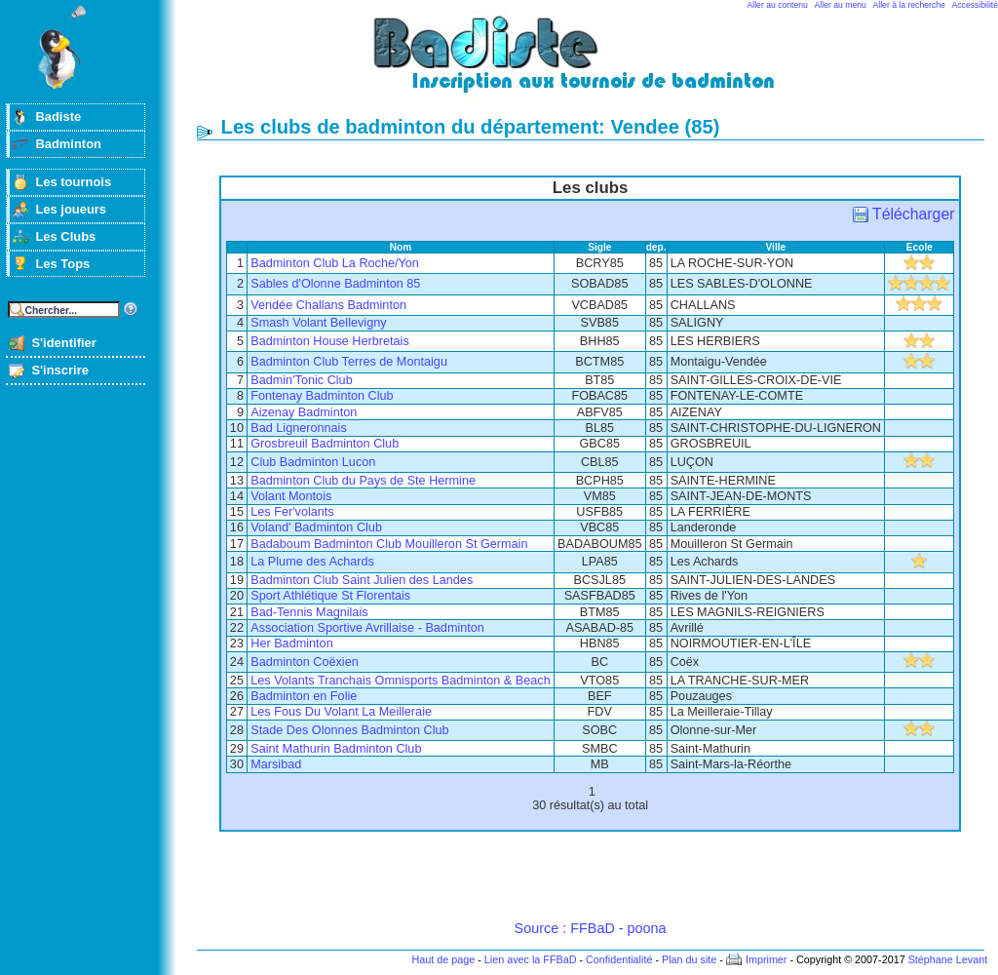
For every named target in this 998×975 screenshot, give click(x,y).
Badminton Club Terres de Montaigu (348, 362)
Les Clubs (65, 236)
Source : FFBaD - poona (591, 928)
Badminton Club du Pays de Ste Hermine (363, 481)
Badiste (58, 116)
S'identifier (63, 342)
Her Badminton (291, 643)
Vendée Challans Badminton (328, 305)
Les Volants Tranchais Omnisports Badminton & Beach (400, 680)
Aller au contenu (778, 5)
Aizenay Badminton (303, 412)
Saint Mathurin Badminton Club (335, 749)
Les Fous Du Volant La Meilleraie (341, 712)
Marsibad (275, 764)
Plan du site (689, 959)
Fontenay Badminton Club (321, 396)
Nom (401, 247)
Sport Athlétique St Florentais (330, 596)
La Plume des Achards (312, 561)
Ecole (919, 247)
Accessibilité (975, 5)
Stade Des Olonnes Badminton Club (349, 730)
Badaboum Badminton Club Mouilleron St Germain (388, 544)
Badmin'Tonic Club (301, 380)
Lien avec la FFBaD (530, 959)
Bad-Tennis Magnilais (308, 612)
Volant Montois (290, 496)
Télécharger (913, 214)
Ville (776, 247)
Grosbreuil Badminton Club (324, 443)
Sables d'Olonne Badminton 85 (335, 284)
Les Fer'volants (291, 512)
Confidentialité (619, 959)
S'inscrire (60, 370)
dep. (656, 247)
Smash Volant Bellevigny (318, 323)
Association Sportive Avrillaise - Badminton (367, 628)
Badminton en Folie (303, 696)
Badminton (68, 143)
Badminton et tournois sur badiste (597, 64)
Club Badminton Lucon (312, 462)
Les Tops (62, 263)
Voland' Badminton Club (316, 527)
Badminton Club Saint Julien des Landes (361, 580)
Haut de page (443, 959)
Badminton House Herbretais (329, 341)
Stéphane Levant (948, 959)
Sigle (599, 247)
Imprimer (766, 959)
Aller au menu (840, 5)
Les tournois (73, 182)
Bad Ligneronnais (298, 428)
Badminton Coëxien (304, 662)
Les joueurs (70, 209)
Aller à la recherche (909, 5)
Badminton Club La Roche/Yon (334, 263)
